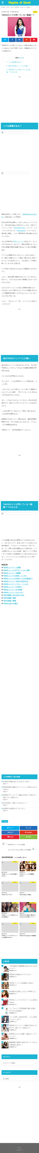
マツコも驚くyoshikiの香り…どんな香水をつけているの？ (23, 1018)
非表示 (21, 58)
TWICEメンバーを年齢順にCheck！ (21, 983)
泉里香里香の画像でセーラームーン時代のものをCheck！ (20, 788)
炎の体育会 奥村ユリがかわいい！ (15, 803)
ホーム (19, 1147)
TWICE (5, 821)
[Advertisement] (19, 98)
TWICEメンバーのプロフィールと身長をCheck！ (23, 1001)
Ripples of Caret (19, 2)
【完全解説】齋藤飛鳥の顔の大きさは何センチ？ (23, 967)
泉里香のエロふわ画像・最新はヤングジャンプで (23, 1035)
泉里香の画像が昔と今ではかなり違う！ (17, 781)
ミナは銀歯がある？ (14, 62)
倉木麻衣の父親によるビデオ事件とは (22, 991)
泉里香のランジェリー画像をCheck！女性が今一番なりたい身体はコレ (20, 796)
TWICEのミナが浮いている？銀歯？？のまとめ (18, 71)
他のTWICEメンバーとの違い (17, 66)
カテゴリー (19, 1150)
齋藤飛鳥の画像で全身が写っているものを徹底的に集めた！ (23, 1043)
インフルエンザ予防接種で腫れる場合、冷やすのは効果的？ (23, 1010)
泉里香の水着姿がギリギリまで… (14, 808)
